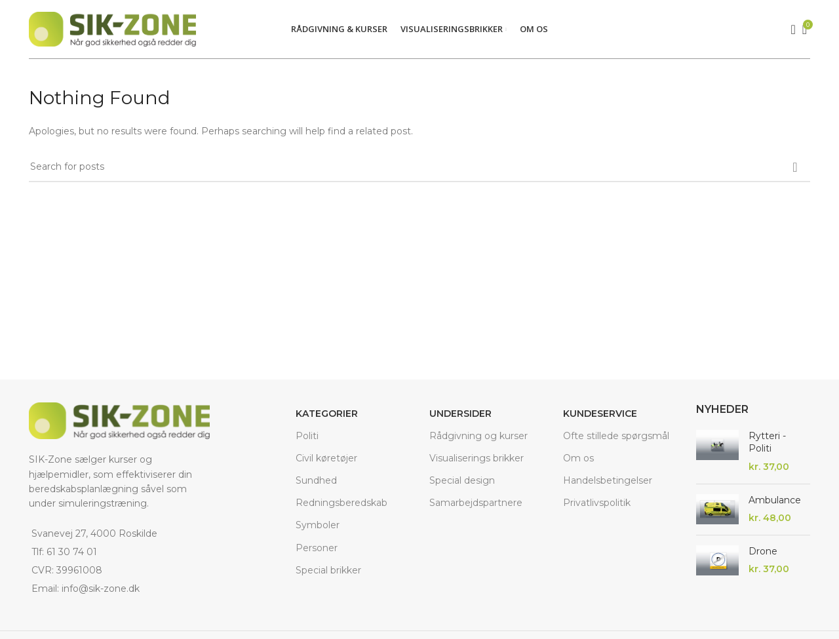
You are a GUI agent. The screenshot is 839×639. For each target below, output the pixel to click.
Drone (763, 551)
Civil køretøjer (326, 458)
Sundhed (316, 480)
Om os (578, 458)
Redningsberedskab (341, 503)
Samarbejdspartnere (475, 503)
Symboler (318, 525)
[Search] (789, 29)
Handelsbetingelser (607, 480)
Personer (317, 548)
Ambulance (775, 500)
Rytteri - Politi (767, 442)
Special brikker (328, 570)
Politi (307, 436)
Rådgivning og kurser (478, 436)
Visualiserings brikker (476, 458)
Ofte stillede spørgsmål (616, 436)
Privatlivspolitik (597, 503)
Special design (462, 480)
